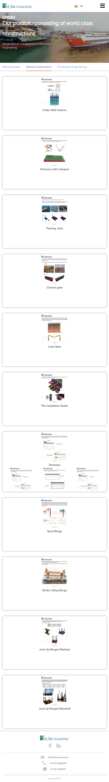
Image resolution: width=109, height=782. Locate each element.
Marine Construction (38, 66)
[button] (8, 480)
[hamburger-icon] (103, 6)
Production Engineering (72, 66)
